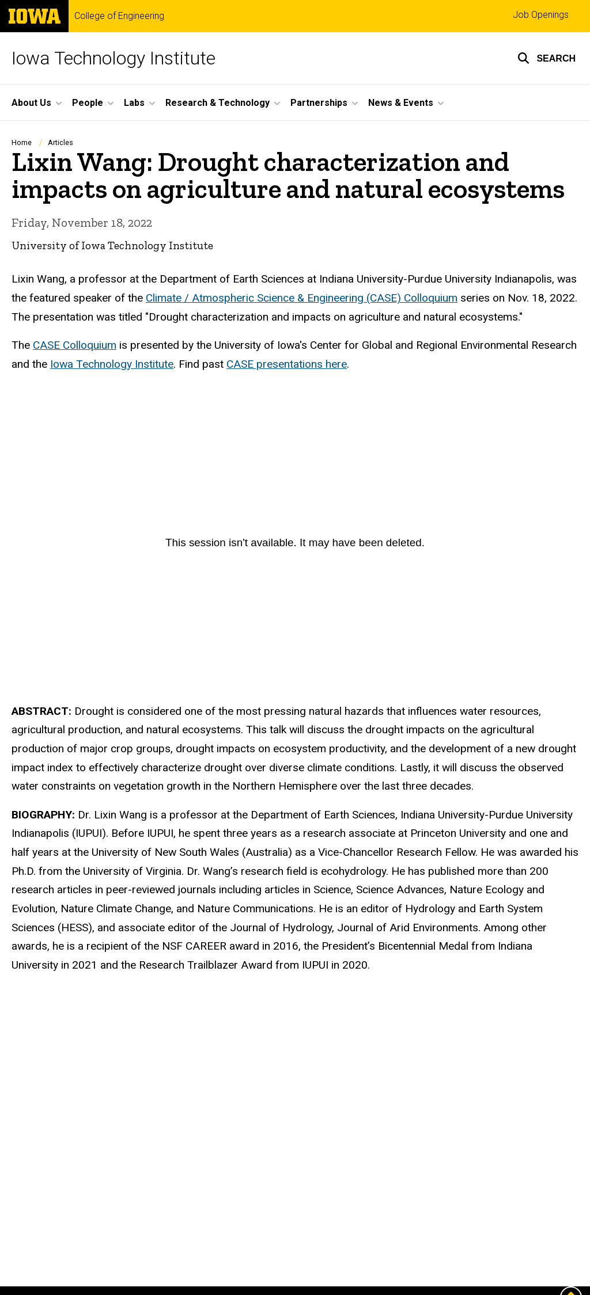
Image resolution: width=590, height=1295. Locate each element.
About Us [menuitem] (31, 102)
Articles (60, 142)
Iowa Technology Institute (113, 58)
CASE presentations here (286, 363)
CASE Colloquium (74, 345)
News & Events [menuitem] (400, 102)
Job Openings (541, 14)
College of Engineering (119, 16)
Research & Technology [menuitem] (217, 102)
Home (22, 142)
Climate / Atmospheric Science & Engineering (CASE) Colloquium (301, 297)
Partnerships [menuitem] (318, 102)
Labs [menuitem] (134, 102)
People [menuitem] (87, 102)
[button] (546, 58)
